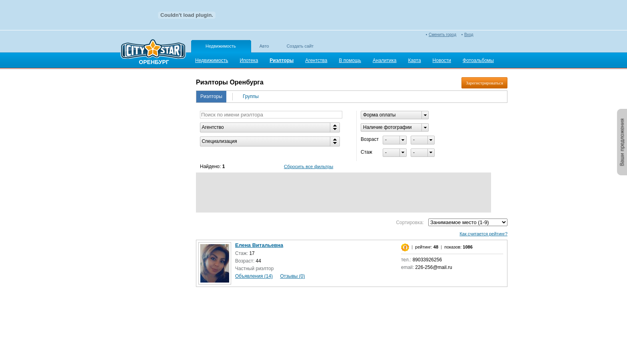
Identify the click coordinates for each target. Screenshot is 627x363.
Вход (468, 34)
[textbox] (271, 114)
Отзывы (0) (292, 276)
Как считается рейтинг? (483, 233)
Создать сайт (300, 46)
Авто (264, 46)
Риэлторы (211, 96)
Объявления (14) (254, 276)
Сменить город (442, 34)
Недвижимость (221, 46)
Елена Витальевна (259, 245)
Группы (251, 96)
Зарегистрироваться (484, 82)
